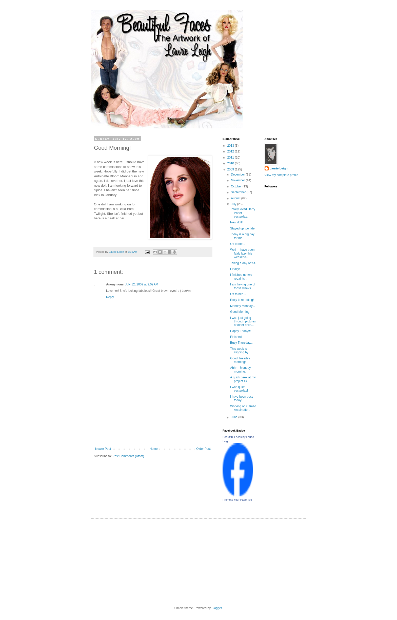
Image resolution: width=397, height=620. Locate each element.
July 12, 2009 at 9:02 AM (141, 284)
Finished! (236, 337)
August (236, 198)
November (238, 180)
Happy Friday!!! (240, 331)
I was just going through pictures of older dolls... (243, 321)
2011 (231, 157)
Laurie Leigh (279, 168)
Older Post (203, 449)
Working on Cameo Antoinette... (243, 408)
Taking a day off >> (243, 263)
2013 (231, 145)
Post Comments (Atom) (128, 456)
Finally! (235, 269)
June (234, 417)
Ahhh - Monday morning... (240, 369)
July (234, 204)
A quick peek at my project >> (243, 379)
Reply (110, 297)
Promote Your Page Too (237, 499)
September (239, 192)
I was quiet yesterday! (239, 388)
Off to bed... (238, 294)
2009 (231, 169)
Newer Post (103, 449)
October (237, 186)
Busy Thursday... (241, 342)
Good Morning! (240, 312)
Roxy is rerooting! (242, 300)
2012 (231, 151)
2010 (231, 163)
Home (154, 449)
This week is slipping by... (240, 350)
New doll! (236, 222)
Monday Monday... (242, 306)
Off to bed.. (237, 244)
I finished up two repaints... (241, 276)
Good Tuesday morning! (240, 360)
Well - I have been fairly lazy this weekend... (242, 253)
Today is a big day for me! (242, 236)
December (238, 174)
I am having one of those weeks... (242, 286)
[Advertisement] (153, 409)
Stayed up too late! (242, 228)
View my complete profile (281, 175)
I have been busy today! (241, 398)
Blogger (216, 608)
